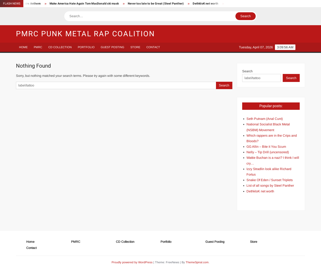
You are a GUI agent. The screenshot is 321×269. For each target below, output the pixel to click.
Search (247, 71)
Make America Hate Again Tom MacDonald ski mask (86, 3)
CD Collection (60, 47)
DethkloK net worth (208, 3)
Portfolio (86, 47)
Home (23, 47)
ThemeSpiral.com (197, 262)
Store (135, 47)
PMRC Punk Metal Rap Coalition (85, 33)
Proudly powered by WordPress (132, 262)
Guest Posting (112, 47)
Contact (153, 47)
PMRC (38, 47)
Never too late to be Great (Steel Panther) (158, 3)
